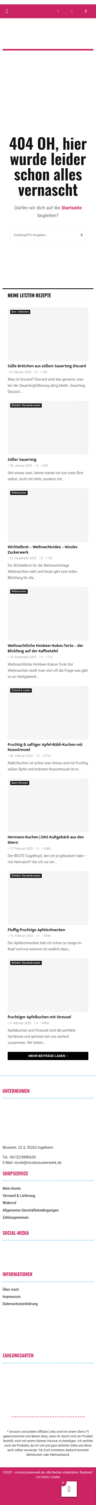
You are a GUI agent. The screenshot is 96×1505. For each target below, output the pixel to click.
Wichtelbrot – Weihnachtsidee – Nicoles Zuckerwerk (43, 550)
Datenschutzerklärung (20, 1304)
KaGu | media (51, 1477)
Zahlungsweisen (16, 1217)
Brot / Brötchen (20, 311)
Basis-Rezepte (20, 782)
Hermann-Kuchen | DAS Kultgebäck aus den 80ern (46, 840)
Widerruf (9, 1203)
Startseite (71, 207)
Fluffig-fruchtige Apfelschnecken (36, 930)
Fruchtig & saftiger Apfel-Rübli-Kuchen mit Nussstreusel (45, 747)
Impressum (12, 1297)
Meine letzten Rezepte (29, 295)
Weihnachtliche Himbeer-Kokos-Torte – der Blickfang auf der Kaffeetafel (45, 648)
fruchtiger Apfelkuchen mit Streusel (39, 1017)
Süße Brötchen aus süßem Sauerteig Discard (47, 366)
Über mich (11, 1289)
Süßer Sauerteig (22, 459)
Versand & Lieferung (19, 1196)
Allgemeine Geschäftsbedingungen (31, 1210)
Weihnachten (19, 492)
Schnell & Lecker (21, 690)
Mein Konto (12, 1188)
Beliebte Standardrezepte (26, 405)
